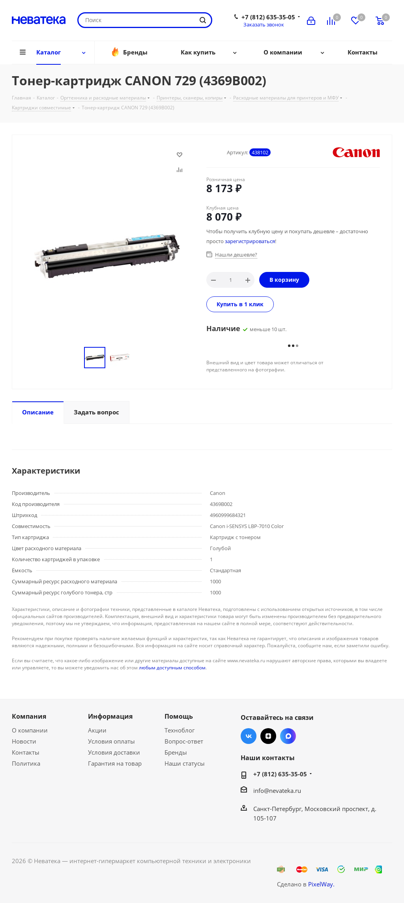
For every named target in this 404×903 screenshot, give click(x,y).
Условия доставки (114, 752)
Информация (110, 716)
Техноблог (180, 730)
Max (288, 736)
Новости (24, 741)
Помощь (179, 716)
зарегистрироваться (250, 241)
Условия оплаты (111, 741)
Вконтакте (248, 736)
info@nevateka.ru (277, 790)
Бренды (176, 752)
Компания (29, 716)
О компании (30, 730)
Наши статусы (185, 763)
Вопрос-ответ (184, 741)
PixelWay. (321, 884)
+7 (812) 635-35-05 (268, 17)
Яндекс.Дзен (268, 736)
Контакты (25, 752)
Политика (26, 763)
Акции (97, 730)
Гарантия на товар (115, 763)
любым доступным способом (172, 667)
